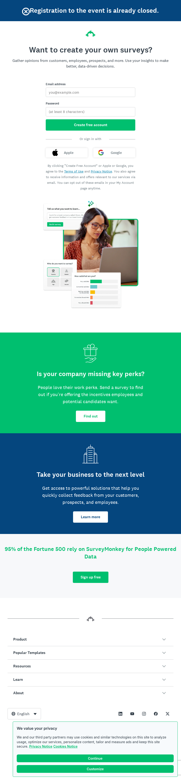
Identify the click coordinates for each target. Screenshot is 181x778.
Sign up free (91, 577)
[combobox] (24, 713)
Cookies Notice (65, 746)
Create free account (90, 124)
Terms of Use (73, 171)
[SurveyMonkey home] (90, 32)
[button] (90, 639)
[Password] (90, 111)
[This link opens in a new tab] (120, 713)
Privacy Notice (40, 746)
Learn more (90, 516)
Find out (91, 416)
